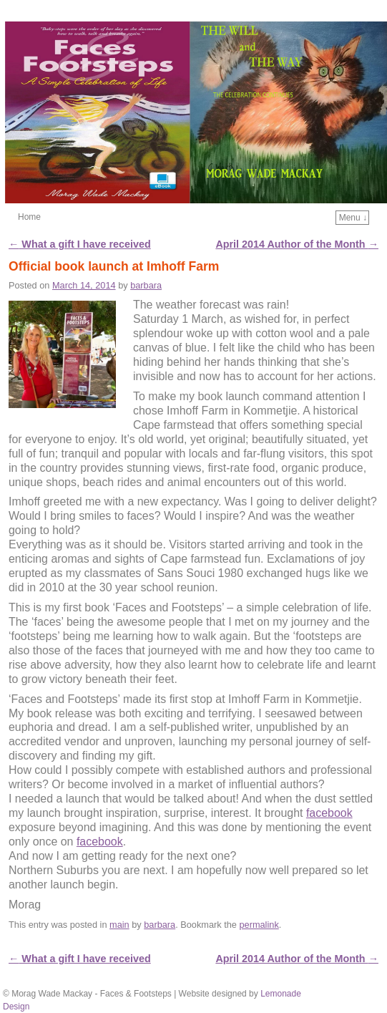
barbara (146, 285)
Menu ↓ (353, 218)
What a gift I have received (80, 244)
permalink (258, 924)
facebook (329, 813)
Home (29, 217)
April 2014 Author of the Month (296, 244)
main (119, 924)
